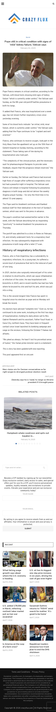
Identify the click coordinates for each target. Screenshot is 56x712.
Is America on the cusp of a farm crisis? (13, 645)
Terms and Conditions (21, 672)
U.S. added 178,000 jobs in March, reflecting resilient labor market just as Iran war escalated (14, 611)
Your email (28, 512)
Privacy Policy (38, 672)
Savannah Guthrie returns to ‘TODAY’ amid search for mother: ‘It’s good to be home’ (41, 609)
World (28, 37)
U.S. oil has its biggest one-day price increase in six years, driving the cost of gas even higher (41, 574)
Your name (28, 497)
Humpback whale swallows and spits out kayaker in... (28, 434)
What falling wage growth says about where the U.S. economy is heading (14, 574)
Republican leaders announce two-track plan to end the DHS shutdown (39, 648)
